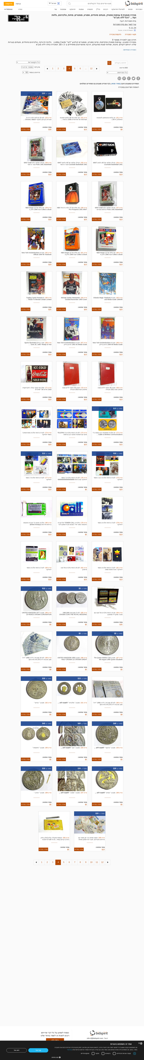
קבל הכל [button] (38, 1050)
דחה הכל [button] (16, 1050)
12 (91, 68)
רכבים (105, 9)
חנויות (130, 9)
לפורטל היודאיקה (118, 9)
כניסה (18, 3)
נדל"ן (98, 9)
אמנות (81, 9)
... (86, 68)
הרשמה (8, 3)
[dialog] (72, 1050)
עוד (55, 9)
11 (97, 862)
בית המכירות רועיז (128, 21)
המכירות (139, 9)
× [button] (139, 1043)
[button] (94, 1057)
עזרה (20, 9)
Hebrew (8, 9)
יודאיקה (72, 9)
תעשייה (90, 9)
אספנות (63, 9)
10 (91, 862)
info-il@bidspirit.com (95, 1038)
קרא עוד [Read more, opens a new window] (69, 1050)
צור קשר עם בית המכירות (124, 24)
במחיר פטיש (116, 84)
